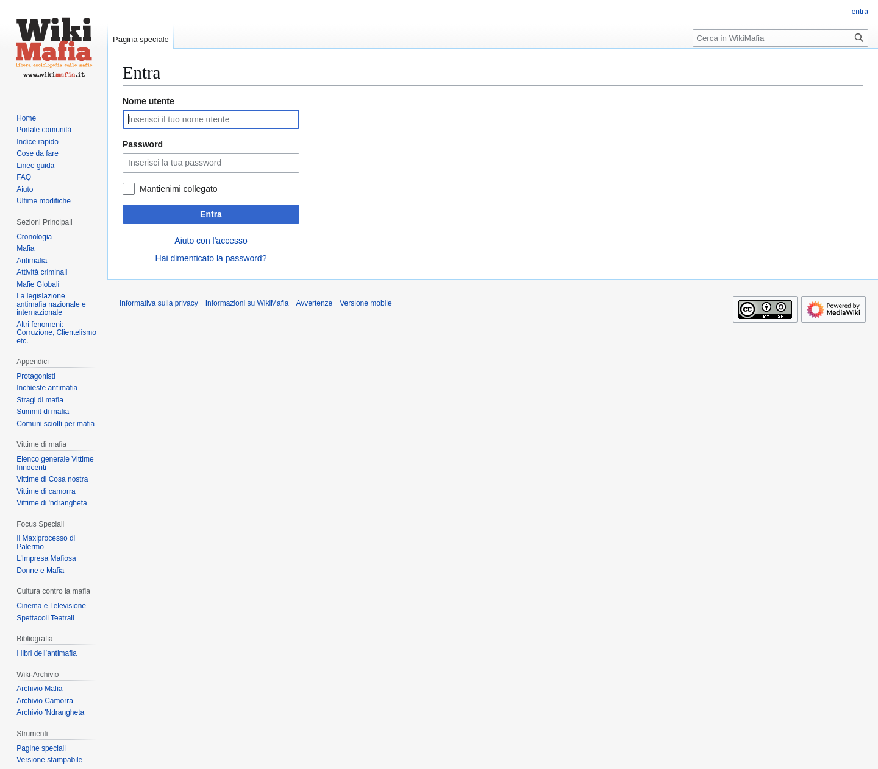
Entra (211, 214)
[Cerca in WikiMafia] (780, 38)
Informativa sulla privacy (159, 303)
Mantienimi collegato (179, 189)
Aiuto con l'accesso (210, 240)
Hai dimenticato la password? (211, 258)
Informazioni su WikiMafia (247, 303)
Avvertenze (314, 303)
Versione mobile (365, 303)
